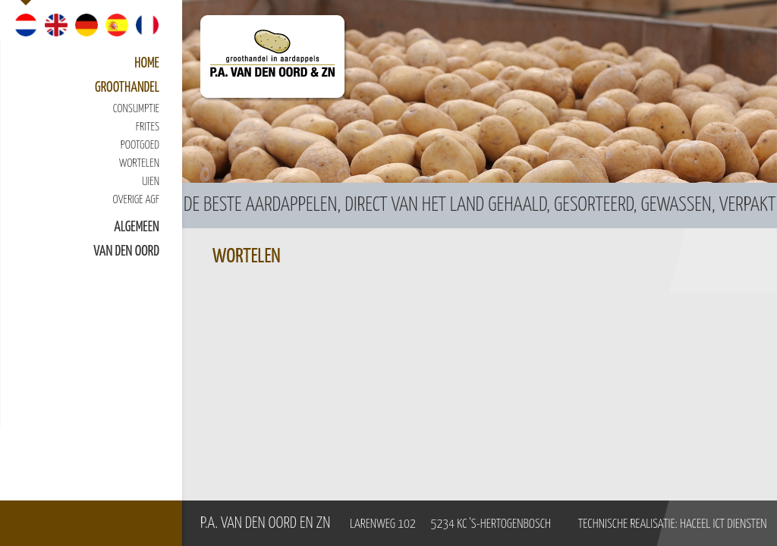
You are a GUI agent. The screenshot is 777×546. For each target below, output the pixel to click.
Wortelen (139, 163)
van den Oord (126, 251)
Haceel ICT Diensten (723, 524)
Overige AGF (136, 200)
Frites (147, 127)
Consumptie (136, 109)
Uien (150, 181)
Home (146, 63)
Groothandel (127, 87)
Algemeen (136, 227)
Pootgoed (140, 145)
